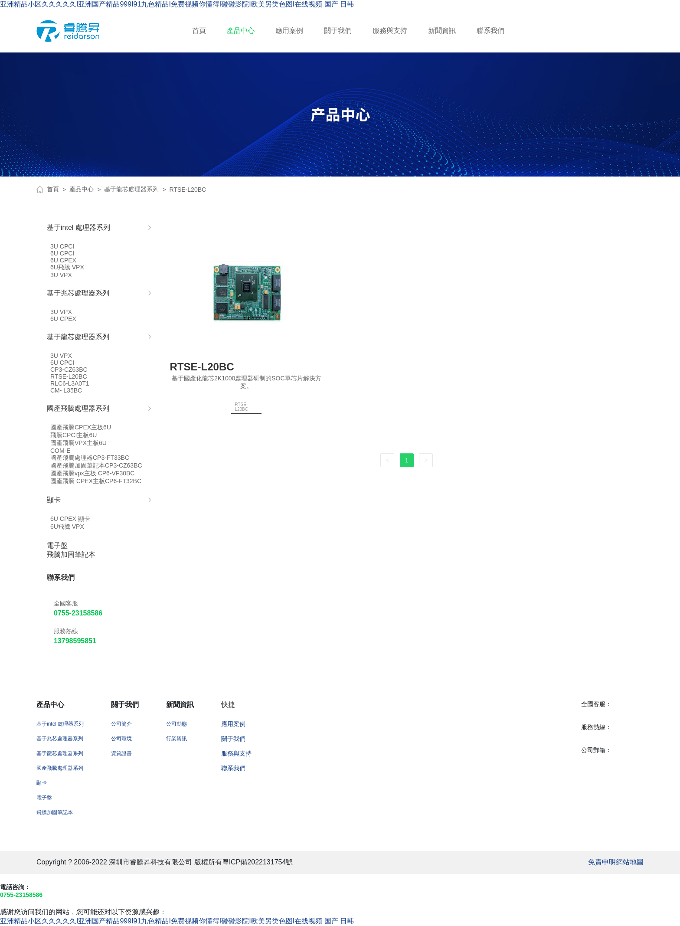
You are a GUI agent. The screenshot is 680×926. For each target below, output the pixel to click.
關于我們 (338, 30)
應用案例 (289, 30)
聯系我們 (490, 30)
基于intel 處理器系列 (60, 724)
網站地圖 (630, 862)
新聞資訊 (442, 30)
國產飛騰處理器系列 (59, 768)
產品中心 (241, 30)
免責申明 (602, 862)
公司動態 (176, 724)
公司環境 (121, 739)
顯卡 (41, 783)
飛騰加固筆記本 (54, 812)
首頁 (199, 30)
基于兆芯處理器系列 (59, 739)
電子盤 (44, 798)
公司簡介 (121, 724)
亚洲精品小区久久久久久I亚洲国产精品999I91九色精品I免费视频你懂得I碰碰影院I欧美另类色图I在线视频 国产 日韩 (177, 4)
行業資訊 (176, 739)
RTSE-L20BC (188, 189)
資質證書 (121, 753)
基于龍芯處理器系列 (131, 189)
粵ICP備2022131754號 (257, 862)
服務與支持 (390, 30)
